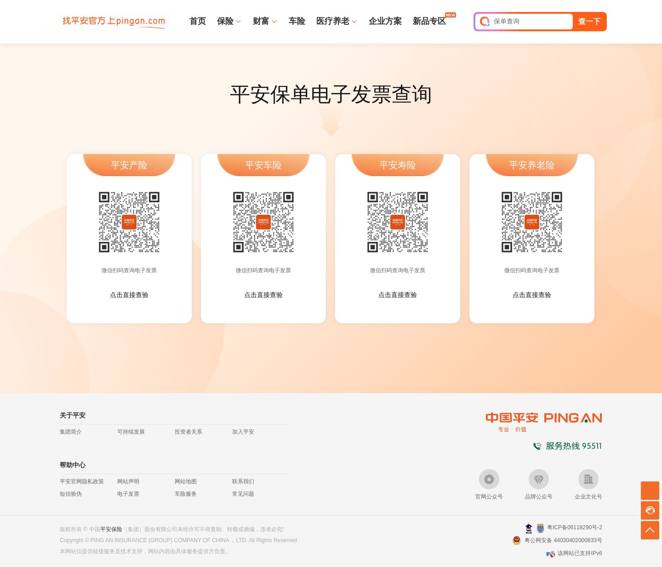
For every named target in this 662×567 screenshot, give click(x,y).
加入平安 (243, 432)
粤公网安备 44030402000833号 (563, 540)
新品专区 (429, 21)
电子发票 (128, 494)
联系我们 (243, 481)
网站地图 (186, 481)
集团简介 (71, 432)
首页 (197, 21)
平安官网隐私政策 (82, 481)
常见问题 (243, 494)
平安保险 (111, 529)
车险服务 (186, 494)
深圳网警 (529, 528)
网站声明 (128, 481)
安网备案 (540, 528)
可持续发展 (131, 432)
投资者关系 (188, 432)
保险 (225, 21)
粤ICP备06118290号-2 (574, 527)
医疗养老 (332, 21)
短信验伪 (71, 494)
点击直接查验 (129, 294)
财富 (261, 21)
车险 (297, 21)
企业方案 (385, 21)
